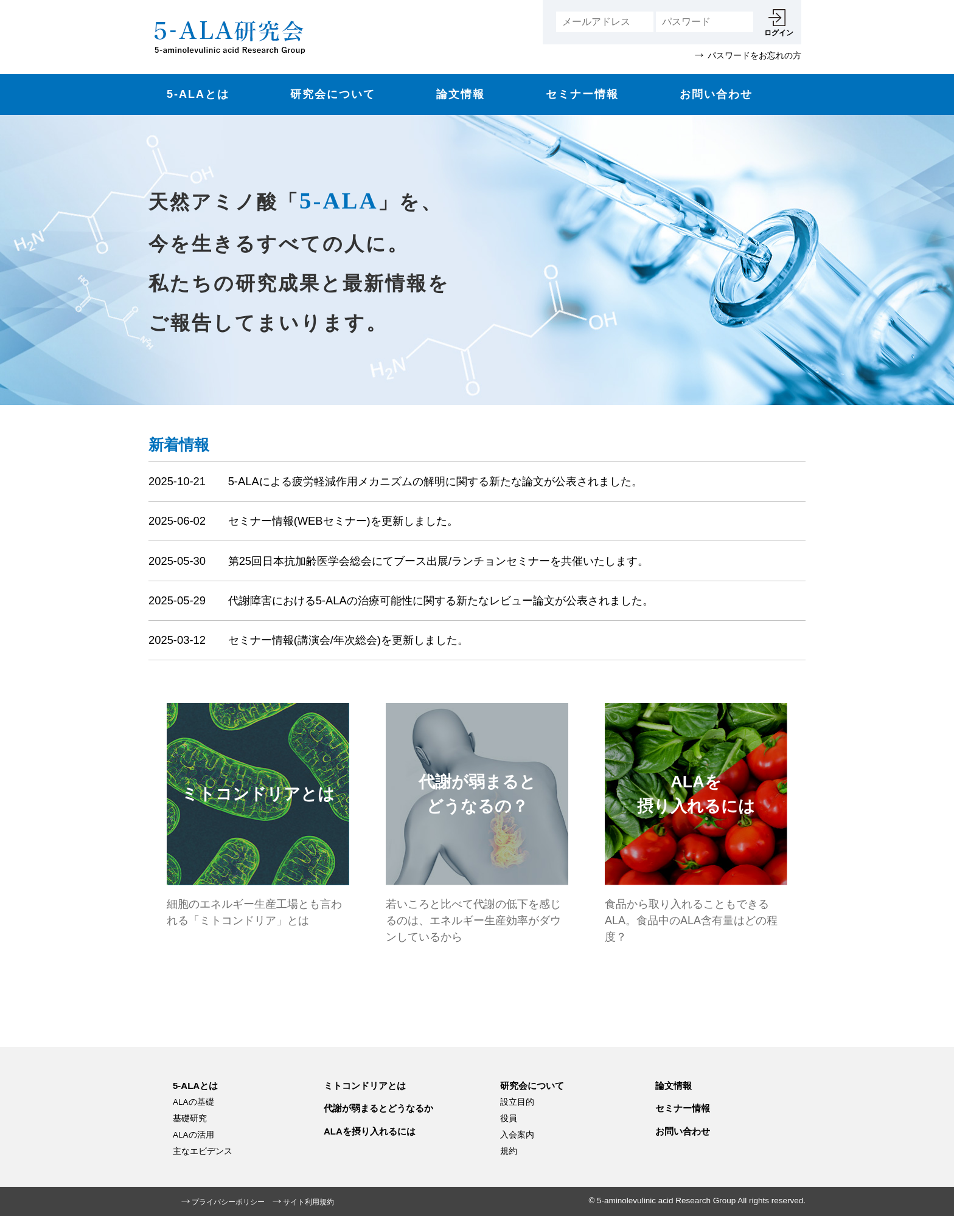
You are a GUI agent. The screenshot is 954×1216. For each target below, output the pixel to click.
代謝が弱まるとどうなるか (378, 1108)
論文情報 (460, 94)
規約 (508, 1151)
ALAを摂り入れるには (370, 1131)
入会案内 (517, 1134)
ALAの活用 (193, 1134)
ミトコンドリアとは (365, 1085)
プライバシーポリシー (228, 1202)
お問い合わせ (716, 94)
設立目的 (517, 1102)
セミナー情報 (582, 94)
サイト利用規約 (308, 1202)
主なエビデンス (202, 1151)
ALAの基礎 (193, 1102)
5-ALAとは (198, 94)
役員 (508, 1118)
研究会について (332, 94)
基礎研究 (190, 1118)
